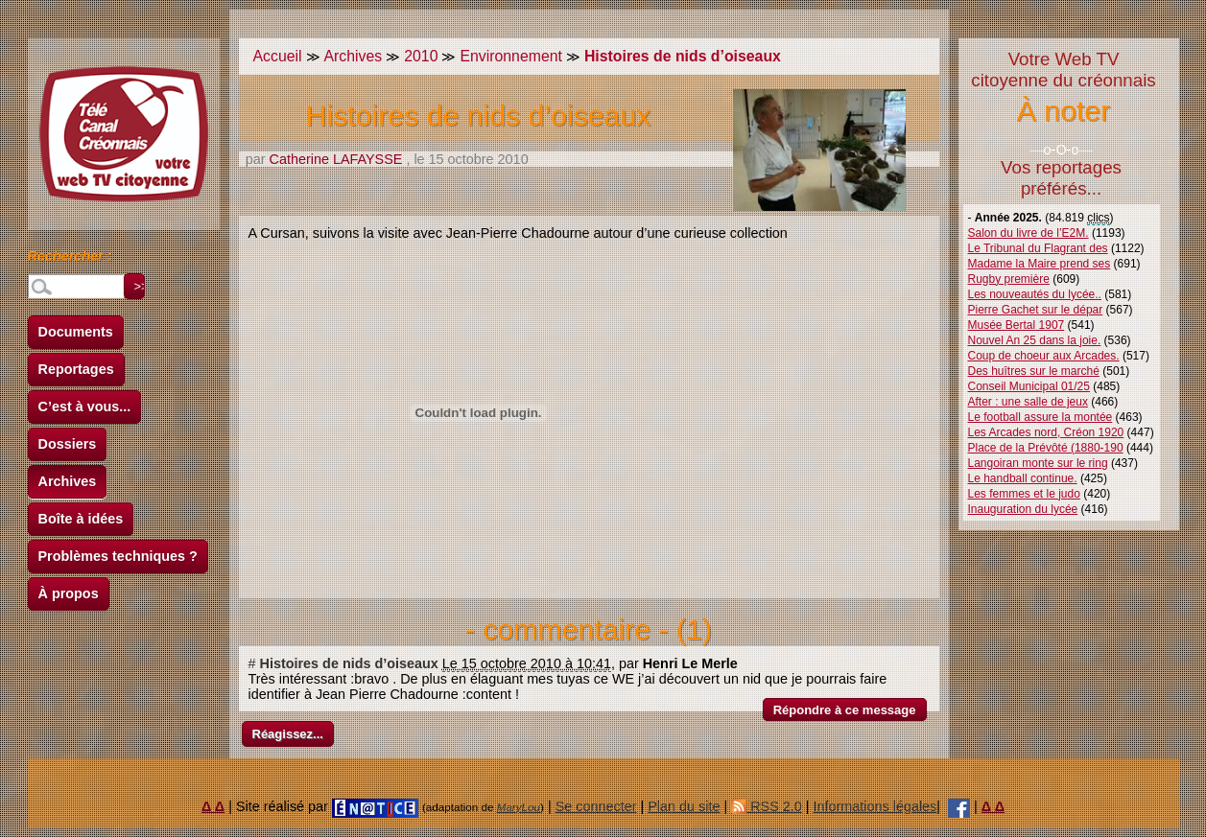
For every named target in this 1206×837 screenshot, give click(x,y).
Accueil (277, 56)
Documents (75, 331)
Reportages (76, 369)
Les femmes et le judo (1024, 493)
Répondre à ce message (844, 710)
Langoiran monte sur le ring (1038, 463)
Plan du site (684, 806)
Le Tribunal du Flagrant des (1038, 248)
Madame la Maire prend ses (1039, 263)
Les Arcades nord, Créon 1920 (1046, 432)
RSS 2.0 (766, 806)
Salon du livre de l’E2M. (1028, 233)
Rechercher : (70, 259)
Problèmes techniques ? (118, 556)
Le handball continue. (1022, 478)
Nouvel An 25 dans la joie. (1034, 340)
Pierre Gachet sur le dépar (1035, 309)
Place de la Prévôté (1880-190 (1045, 447)
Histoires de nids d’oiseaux (349, 663)
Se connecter (596, 806)
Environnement (510, 56)
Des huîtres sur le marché (1034, 371)
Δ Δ (213, 806)
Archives (67, 481)
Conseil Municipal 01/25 (1029, 386)
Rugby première (1009, 279)
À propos (68, 593)
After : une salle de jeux (1028, 401)
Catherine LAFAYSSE (336, 159)
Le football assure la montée (1040, 417)
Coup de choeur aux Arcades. (1044, 355)
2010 (420, 56)
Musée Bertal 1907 (1016, 325)
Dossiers (67, 444)
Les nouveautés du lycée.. (1034, 294)
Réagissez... (287, 734)
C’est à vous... (84, 406)
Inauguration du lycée (1023, 509)
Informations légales (875, 806)
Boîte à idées (81, 518)
